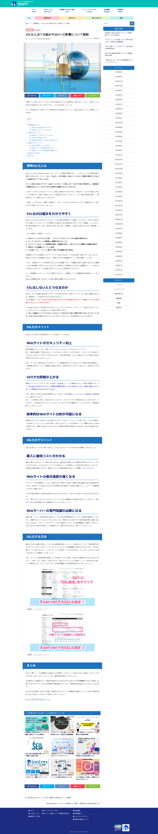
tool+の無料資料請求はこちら (38, 699)
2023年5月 (118, 113)
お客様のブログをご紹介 (67, 11)
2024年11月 (119, 81)
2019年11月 (119, 275)
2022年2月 (118, 150)
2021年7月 (118, 183)
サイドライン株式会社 (93, 38)
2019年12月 (119, 270)
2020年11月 (119, 219)
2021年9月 (118, 173)
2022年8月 (118, 127)
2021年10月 (119, 169)
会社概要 (107, 11)
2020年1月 (118, 265)
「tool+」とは (47, 11)
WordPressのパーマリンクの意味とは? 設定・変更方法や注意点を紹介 (71, 804)
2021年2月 (118, 206)
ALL (29, 18)
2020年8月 (118, 233)
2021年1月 (118, 210)
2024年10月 (119, 86)
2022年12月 (119, 123)
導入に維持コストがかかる (41, 145)
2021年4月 (118, 196)
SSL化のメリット (35, 133)
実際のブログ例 (35, 816)
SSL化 (38, 30)
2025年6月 (118, 72)
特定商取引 (77, 813)
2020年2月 (118, 261)
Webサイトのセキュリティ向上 (42, 135)
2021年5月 (118, 192)
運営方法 (72, 18)
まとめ (31, 156)
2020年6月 (118, 242)
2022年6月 (118, 132)
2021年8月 (118, 178)
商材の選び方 (96, 18)
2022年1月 (118, 155)
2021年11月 (119, 164)
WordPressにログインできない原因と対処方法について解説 (49, 798)
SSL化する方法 (34, 153)
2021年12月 (119, 160)
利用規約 (120, 11)
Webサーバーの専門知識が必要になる (45, 150)
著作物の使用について (81, 819)
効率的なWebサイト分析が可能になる (45, 140)
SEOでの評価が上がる (39, 138)
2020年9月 (118, 229)
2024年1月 (118, 104)
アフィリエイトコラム (89, 11)
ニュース (119, 284)
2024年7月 (118, 95)
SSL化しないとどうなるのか (41, 130)
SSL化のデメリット (36, 143)
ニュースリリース (118, 289)
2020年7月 (118, 238)
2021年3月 (118, 201)
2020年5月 (118, 247)
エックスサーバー (40, 609)
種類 (121, 18)
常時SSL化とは (34, 125)
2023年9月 (118, 109)
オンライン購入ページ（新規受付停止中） (57, 813)
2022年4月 (118, 141)
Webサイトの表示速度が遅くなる (43, 148)
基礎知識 (47, 18)
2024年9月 (118, 90)
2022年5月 (118, 136)
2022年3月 (118, 146)
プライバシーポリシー (81, 816)
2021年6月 (118, 187)
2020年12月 (119, 215)
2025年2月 (118, 77)
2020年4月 (118, 252)
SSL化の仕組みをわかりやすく (42, 128)
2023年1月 (118, 118)
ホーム (34, 11)
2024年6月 (118, 100)
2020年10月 (119, 224)
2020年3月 (118, 256)
